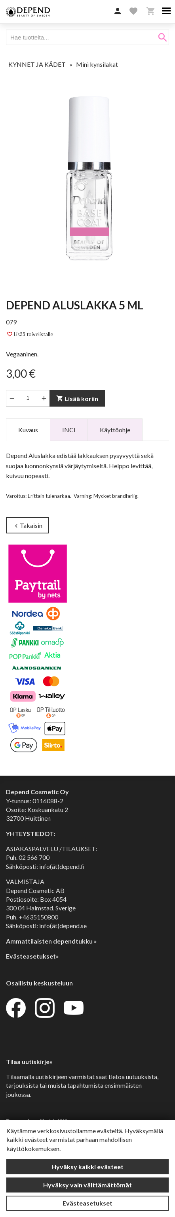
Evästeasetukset (87, 1203)
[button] (118, 11)
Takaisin (27, 526)
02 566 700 (34, 857)
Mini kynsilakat (97, 64)
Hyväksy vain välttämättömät (87, 1185)
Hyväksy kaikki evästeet (87, 1166)
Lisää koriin (77, 398)
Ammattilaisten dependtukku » (51, 941)
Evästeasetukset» (32, 956)
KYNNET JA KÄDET (37, 64)
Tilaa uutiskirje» (29, 1061)
